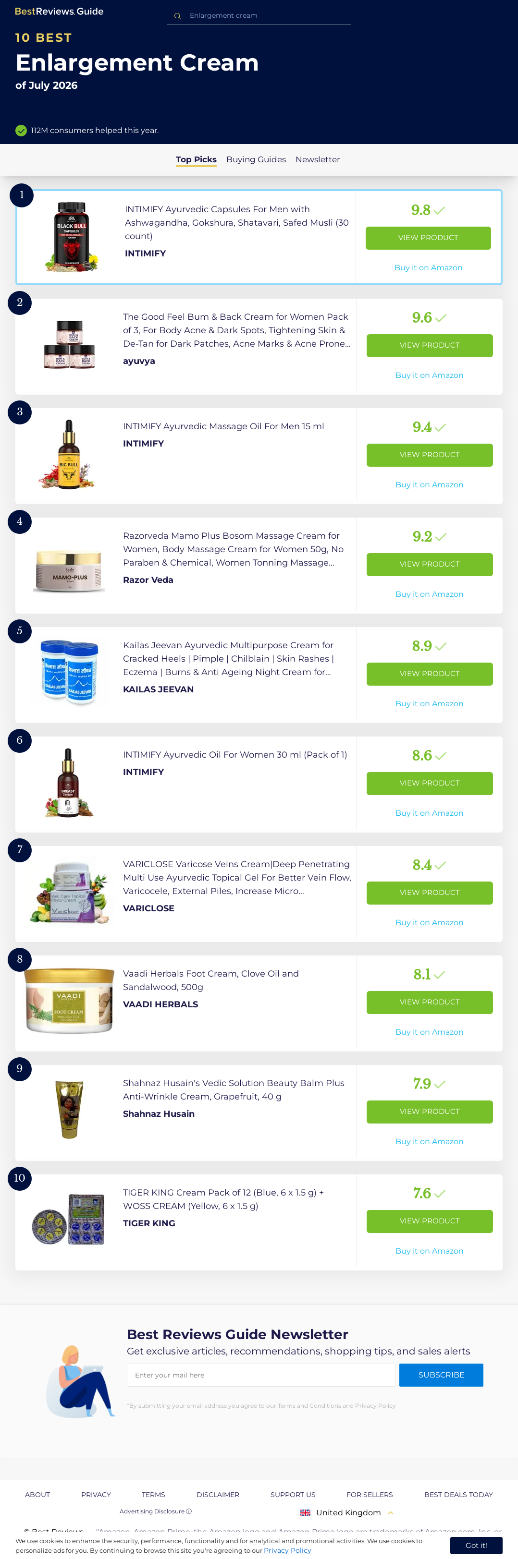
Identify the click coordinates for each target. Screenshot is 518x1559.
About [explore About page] (37, 1494)
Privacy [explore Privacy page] (96, 1494)
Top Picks (196, 159)
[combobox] (259, 15)
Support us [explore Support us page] (293, 1494)
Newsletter (318, 159)
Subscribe (442, 1374)
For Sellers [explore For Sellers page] (369, 1494)
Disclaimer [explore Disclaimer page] (218, 1494)
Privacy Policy (287, 1550)
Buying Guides (256, 159)
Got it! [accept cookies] (476, 1545)
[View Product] (259, 237)
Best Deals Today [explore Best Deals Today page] (458, 1494)
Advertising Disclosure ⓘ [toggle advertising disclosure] (156, 1511)
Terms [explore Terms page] (153, 1494)
